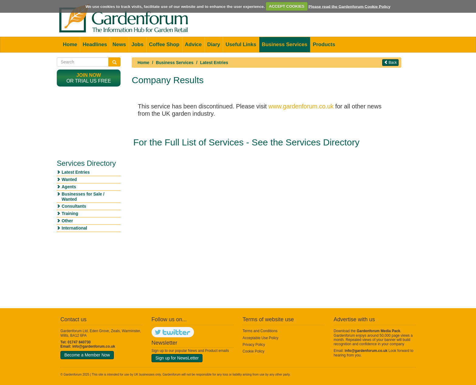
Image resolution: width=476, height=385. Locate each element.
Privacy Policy (254, 344)
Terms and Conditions (260, 331)
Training (70, 213)
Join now (88, 75)
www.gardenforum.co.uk (301, 106)
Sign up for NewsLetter (177, 358)
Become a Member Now (87, 355)
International (74, 228)
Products (324, 44)
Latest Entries (214, 62)
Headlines (95, 44)
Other (67, 220)
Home (70, 44)
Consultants (74, 206)
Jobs (137, 44)
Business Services (284, 44)
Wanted (69, 179)
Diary (213, 44)
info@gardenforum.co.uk (93, 346)
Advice (193, 44)
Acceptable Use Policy (260, 338)
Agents (69, 186)
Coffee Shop (164, 44)
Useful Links (241, 44)
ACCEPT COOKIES (286, 6)
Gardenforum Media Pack (378, 331)
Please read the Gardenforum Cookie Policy (349, 6)
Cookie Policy (253, 351)
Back (390, 62)
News (119, 44)
